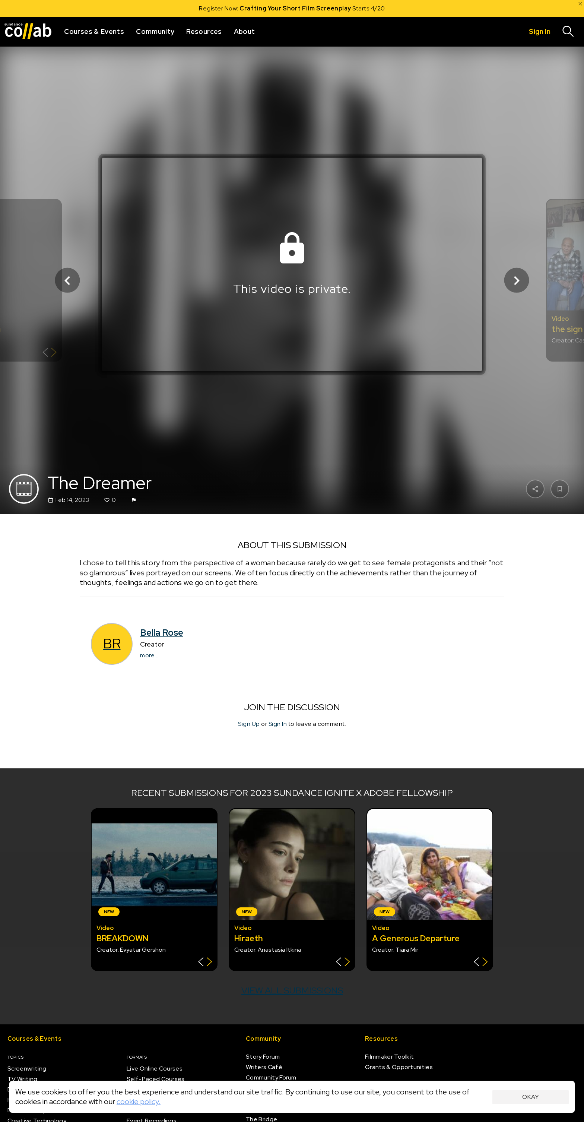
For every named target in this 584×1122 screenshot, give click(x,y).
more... (149, 655)
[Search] (568, 32)
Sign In (278, 724)
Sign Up (249, 724)
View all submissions (292, 990)
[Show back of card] (50, 353)
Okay (530, 1097)
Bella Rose (161, 632)
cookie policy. (139, 1101)
